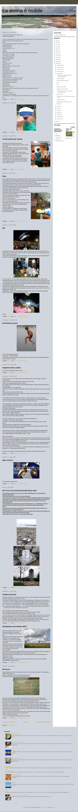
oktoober (59, 69)
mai (58, 110)
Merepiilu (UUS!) (59, 140)
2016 (57, 46)
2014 (57, 51)
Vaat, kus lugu (8, 770)
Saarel (13, 782)
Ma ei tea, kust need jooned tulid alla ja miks (19, 490)
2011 (57, 57)
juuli (58, 106)
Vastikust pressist (9, 594)
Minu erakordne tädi (16, 758)
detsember (59, 65)
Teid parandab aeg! (16, 774)
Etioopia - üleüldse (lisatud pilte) (19, 795)
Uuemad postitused (8, 722)
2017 (57, 44)
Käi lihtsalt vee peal (10, 323)
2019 (57, 40)
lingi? (23, 370)
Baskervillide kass (16, 734)
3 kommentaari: (21, 132)
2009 (57, 61)
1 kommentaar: (21, 169)
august (58, 73)
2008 (57, 63)
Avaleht (26, 722)
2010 (57, 59)
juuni (58, 108)
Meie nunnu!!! (7, 460)
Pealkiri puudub (60, 78)
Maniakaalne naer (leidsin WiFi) (14, 626)
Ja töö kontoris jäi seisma (12, 139)
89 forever (6, 669)
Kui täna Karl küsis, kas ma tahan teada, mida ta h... (64, 91)
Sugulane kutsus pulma (11, 368)
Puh (6, 790)
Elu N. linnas (58, 137)
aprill (58, 112)
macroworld (44, 807)
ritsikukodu (57, 135)
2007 (57, 121)
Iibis (56, 133)
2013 (57, 53)
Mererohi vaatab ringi (60, 35)
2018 (57, 42)
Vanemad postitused (43, 722)
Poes (4, 176)
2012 (57, 55)
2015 (57, 49)
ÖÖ (3, 228)
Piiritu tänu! (8, 766)
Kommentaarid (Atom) (12, 725)
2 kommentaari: (21, 587)
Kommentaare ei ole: (22, 221)
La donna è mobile (22, 10)
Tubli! (13, 750)
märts (58, 114)
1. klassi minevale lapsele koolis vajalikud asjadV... (64, 76)
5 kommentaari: (21, 99)
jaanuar (59, 118)
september (59, 71)
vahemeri (57, 139)
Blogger (53, 807)
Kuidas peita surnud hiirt (17, 742)
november (59, 67)
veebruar (59, 116)
